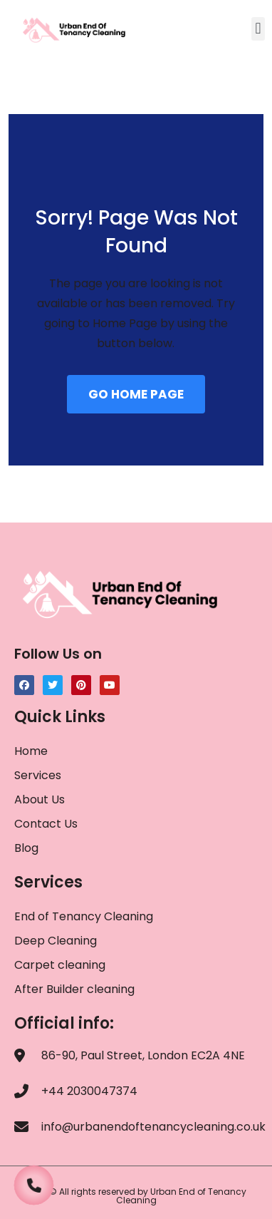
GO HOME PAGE (136, 394)
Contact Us (46, 824)
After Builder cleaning (75, 989)
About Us (39, 799)
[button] (258, 29)
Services (37, 775)
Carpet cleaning (59, 965)
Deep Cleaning (55, 940)
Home (31, 751)
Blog (26, 848)
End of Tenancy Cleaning (83, 916)
